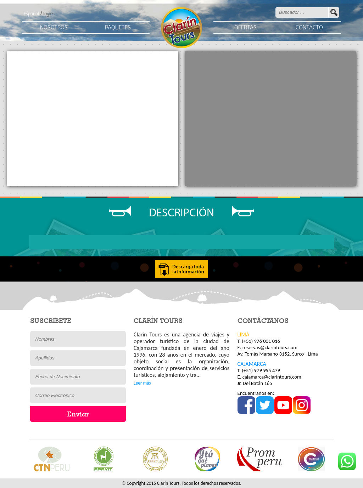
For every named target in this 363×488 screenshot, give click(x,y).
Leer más (142, 383)
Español (31, 14)
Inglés (49, 14)
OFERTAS (245, 27)
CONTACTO (309, 27)
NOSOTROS (54, 27)
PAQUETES (118, 27)
